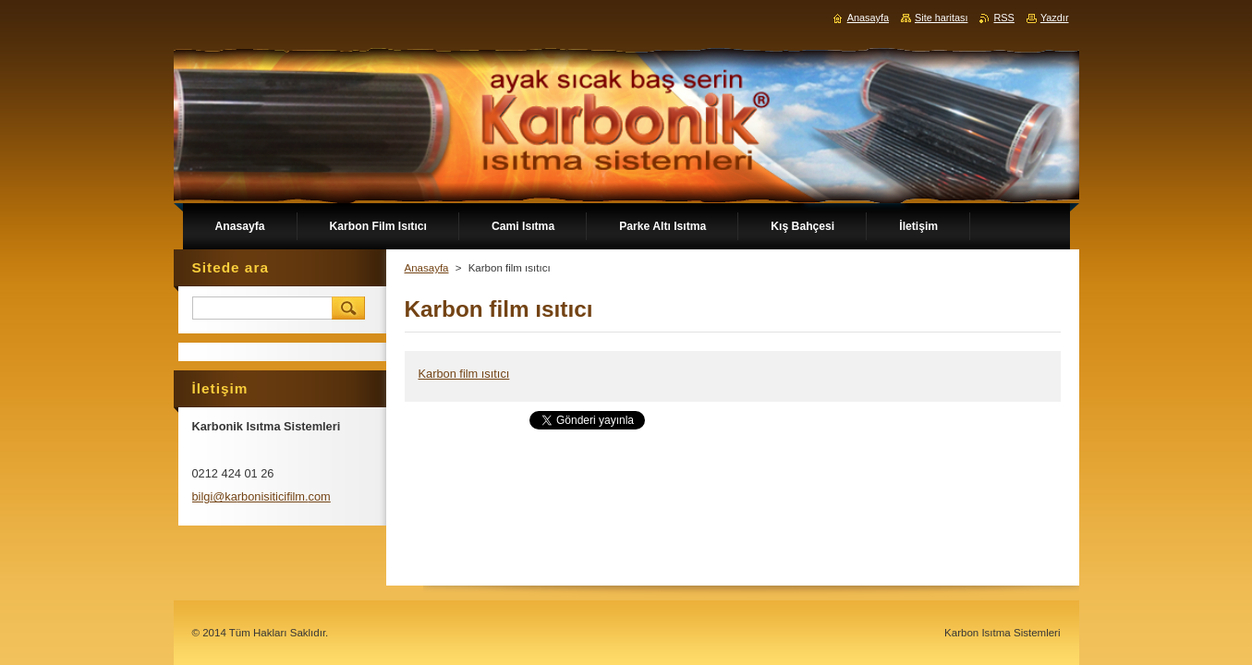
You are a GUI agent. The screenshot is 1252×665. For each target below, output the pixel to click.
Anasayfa (427, 267)
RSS (1003, 17)
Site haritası (941, 17)
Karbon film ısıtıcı (464, 374)
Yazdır (1054, 17)
